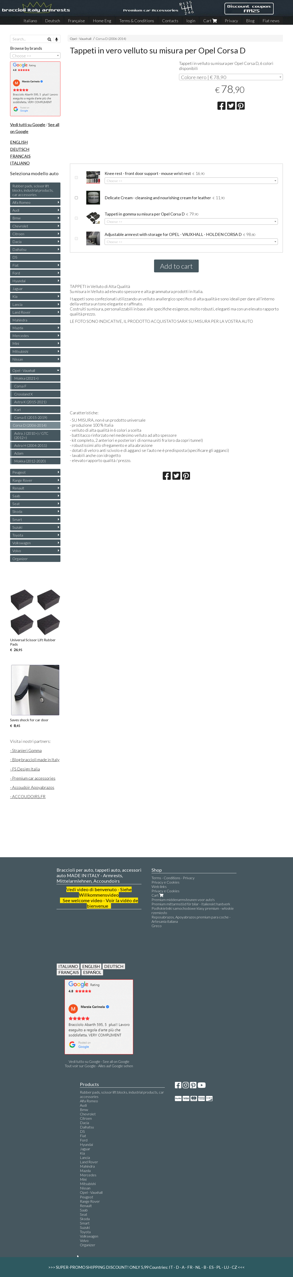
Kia (14, 296)
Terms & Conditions (136, 20)
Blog (250, 20)
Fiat (15, 265)
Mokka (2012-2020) (30, 461)
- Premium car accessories (32, 778)
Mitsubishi (20, 351)
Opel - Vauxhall (80, 39)
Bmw (16, 218)
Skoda (17, 511)
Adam (18, 453)
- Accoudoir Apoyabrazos (32, 787)
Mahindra (19, 320)
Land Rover (21, 312)
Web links (159, 886)
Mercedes (20, 335)
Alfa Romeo (21, 202)
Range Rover (22, 480)
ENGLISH (91, 966)
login (190, 20)
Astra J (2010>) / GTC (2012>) (31, 435)
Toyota (17, 535)
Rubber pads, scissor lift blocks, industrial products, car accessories (32, 190)
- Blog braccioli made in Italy (35, 759)
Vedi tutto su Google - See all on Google (99, 1061)
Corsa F (20, 386)
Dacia (17, 241)
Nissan (17, 359)
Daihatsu (19, 249)
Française (76, 20)
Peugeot (19, 472)
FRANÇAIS (68, 972)
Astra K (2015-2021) (30, 402)
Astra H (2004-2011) (30, 445)
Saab (16, 496)
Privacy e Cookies (165, 882)
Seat (16, 503)
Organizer (20, 558)
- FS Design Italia (25, 768)
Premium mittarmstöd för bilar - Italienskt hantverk (191, 904)
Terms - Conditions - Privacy (173, 878)
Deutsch (52, 20)
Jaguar (17, 288)
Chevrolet (20, 226)
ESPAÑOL (92, 972)
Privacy (231, 20)
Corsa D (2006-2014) (111, 39)
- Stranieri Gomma (26, 750)
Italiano (30, 20)
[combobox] (231, 77)
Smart (17, 519)
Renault (18, 488)
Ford (16, 273)
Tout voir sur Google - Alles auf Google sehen (99, 1066)
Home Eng (102, 20)
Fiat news (271, 20)
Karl (17, 409)
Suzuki (17, 527)
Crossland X (23, 394)
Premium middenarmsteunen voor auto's (183, 899)
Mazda (17, 328)
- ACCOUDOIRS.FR (28, 796)
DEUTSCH (113, 966)
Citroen (18, 234)
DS (14, 257)
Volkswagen (21, 543)
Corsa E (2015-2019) (30, 417)
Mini (15, 343)
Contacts (170, 20)
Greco (157, 925)
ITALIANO (68, 966)
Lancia (17, 304)
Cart (210, 20)
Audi (15, 210)
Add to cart (176, 266)
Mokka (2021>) (26, 378)
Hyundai (18, 281)
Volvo (16, 550)
